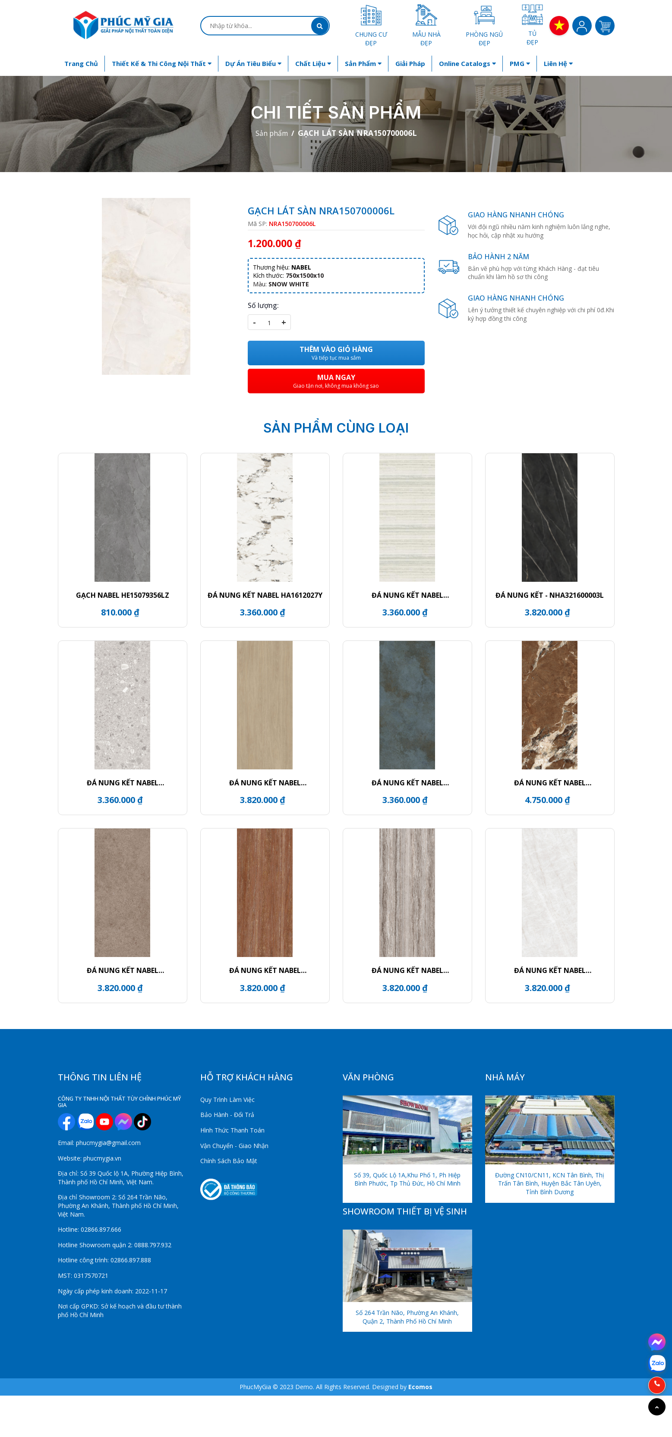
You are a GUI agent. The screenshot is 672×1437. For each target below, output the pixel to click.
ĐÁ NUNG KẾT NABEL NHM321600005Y (407, 970)
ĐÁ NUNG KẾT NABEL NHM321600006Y (265, 970)
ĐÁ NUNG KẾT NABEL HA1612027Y (265, 595)
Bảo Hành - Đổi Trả (227, 1115)
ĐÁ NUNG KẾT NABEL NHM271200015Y (407, 595)
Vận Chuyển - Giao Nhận (234, 1146)
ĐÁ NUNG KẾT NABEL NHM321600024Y (122, 970)
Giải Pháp (410, 63)
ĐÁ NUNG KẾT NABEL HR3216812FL (550, 970)
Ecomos (420, 1387)
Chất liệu (313, 63)
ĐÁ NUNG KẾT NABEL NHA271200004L (550, 783)
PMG (520, 63)
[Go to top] (657, 1406)
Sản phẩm (363, 63)
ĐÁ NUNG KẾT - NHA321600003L (549, 595)
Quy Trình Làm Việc (227, 1099)
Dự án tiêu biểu (253, 63)
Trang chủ (81, 63)
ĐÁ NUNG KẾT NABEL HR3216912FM (265, 783)
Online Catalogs (467, 63)
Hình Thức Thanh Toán (232, 1130)
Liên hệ (558, 63)
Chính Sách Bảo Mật (228, 1161)
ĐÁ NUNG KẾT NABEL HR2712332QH (407, 783)
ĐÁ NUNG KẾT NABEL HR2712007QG (122, 783)
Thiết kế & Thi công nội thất (161, 63)
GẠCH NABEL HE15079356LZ (122, 595)
